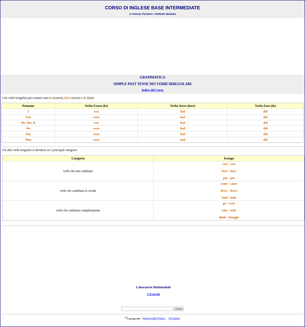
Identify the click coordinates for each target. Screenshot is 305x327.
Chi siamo (174, 318)
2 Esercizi (153, 294)
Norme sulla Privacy (154, 318)
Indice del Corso (152, 90)
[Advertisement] (152, 46)
